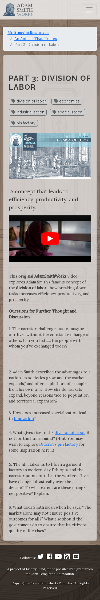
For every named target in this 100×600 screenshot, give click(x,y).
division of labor (28, 101)
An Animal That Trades (35, 38)
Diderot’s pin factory (58, 444)
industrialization (27, 112)
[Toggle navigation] (89, 10)
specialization (67, 112)
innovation (24, 418)
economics (67, 101)
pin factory (23, 123)
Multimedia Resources (28, 32)
